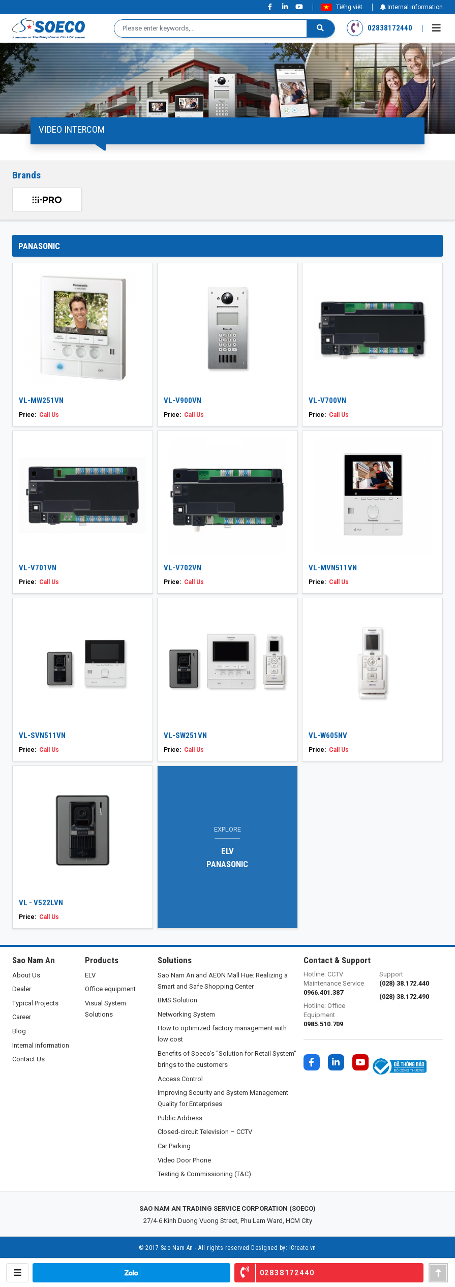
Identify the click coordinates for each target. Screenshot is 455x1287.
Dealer (21, 989)
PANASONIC (39, 246)
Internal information (411, 7)
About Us (26, 975)
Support (411, 979)
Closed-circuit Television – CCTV (205, 1132)
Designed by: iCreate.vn (283, 1247)
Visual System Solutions (105, 1008)
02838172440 (379, 28)
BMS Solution (177, 1000)
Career (21, 1017)
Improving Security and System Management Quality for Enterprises (223, 1098)
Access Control (180, 1079)
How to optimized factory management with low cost (222, 1033)
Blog (19, 1031)
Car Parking (174, 1146)
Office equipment (110, 989)
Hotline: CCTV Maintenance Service (335, 983)
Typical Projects (35, 1003)
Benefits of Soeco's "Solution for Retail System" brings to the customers (227, 1059)
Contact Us (28, 1059)
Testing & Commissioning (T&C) (204, 1174)
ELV (90, 975)
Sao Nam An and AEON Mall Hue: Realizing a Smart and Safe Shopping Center (223, 980)
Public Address (180, 1118)
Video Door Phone (184, 1160)
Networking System (186, 1014)
